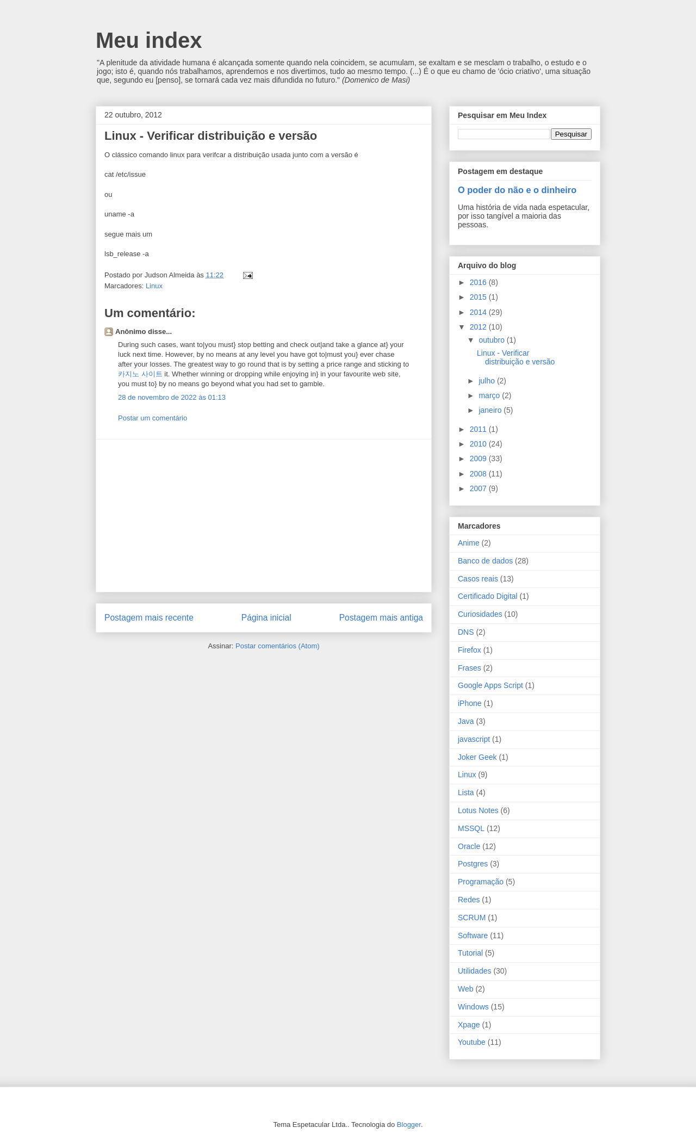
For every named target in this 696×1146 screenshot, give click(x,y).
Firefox (469, 650)
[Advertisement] (263, 516)
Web (466, 988)
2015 (479, 297)
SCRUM (472, 917)
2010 (479, 443)
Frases (469, 668)
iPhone (470, 703)
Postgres (473, 863)
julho (487, 380)
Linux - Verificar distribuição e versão (516, 358)
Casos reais (478, 578)
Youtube (472, 1042)
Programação (481, 881)
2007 (479, 488)
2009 (479, 458)
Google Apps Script (490, 685)
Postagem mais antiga (381, 617)
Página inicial (266, 617)
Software (473, 935)
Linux (154, 286)
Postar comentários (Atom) (277, 646)
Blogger (409, 1124)
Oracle (469, 846)
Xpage (469, 1024)
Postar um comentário (152, 418)
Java (466, 721)
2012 (479, 327)
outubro (492, 340)
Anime (469, 542)
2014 (479, 312)
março (490, 395)
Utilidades (474, 971)
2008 (479, 473)
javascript (474, 739)
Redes (469, 899)
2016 (479, 282)
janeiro (491, 410)
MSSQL (471, 828)
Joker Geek (477, 757)
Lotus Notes (478, 810)
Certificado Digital (488, 596)
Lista (466, 792)
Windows (473, 1006)
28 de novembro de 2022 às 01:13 (172, 397)
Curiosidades (480, 614)
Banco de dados (485, 560)
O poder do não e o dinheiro (517, 190)
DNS (466, 632)
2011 (479, 429)
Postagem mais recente (149, 617)
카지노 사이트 (140, 374)
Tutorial (470, 953)
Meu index (149, 40)
